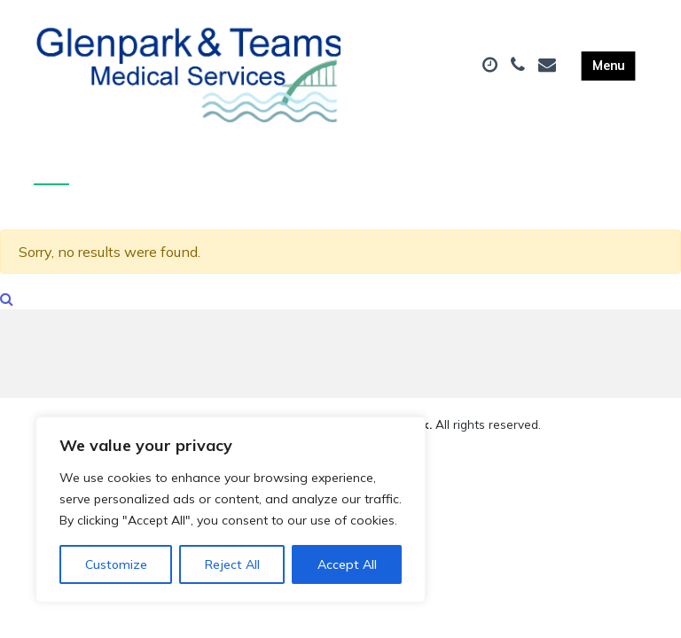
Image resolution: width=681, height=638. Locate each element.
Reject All (232, 564)
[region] (230, 509)
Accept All (347, 564)
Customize (116, 564)
